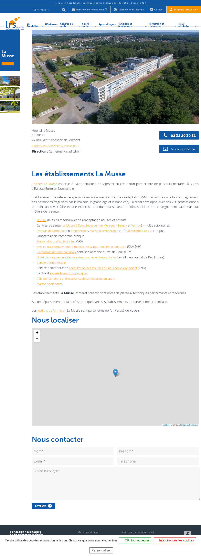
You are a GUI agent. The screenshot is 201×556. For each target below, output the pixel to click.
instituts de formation (52, 310)
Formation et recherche (155, 23)
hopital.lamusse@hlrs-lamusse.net (56, 145)
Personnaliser (101, 550)
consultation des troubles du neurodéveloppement (105, 268)
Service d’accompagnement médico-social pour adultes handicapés (84, 246)
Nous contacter (182, 148)
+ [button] (37, 333)
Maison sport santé (50, 284)
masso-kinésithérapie (107, 231)
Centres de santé (62, 23)
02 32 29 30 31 (182, 135)
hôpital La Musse (46, 184)
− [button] (37, 339)
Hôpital (42, 220)
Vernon (139, 225)
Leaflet (166, 425)
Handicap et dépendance (122, 23)
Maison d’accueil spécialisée (56, 241)
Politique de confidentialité (137, 535)
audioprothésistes (141, 231)
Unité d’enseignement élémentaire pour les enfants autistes (79, 257)
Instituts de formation (52, 231)
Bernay (125, 225)
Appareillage (103, 23)
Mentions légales (88, 535)
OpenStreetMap (190, 425)
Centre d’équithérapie (52, 262)
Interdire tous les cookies (175, 540)
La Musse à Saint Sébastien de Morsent (90, 225)
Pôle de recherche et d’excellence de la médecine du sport (78, 278)
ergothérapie (81, 231)
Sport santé (82, 23)
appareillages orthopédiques (69, 273)
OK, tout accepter (135, 540)
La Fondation (28, 23)
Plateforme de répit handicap (58, 252)
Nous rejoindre (183, 23)
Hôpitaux (46, 23)
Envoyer (40, 508)
